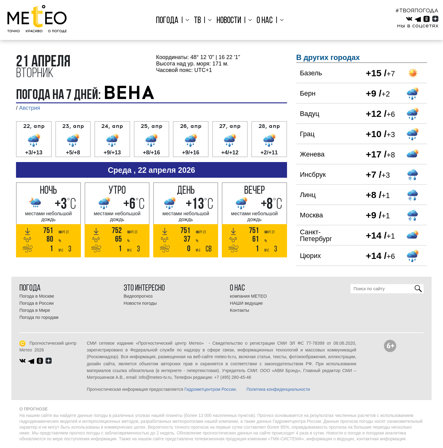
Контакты (239, 310)
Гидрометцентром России (210, 389)
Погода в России (36, 303)
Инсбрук (313, 174)
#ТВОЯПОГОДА (416, 10)
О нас (262, 21)
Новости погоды (140, 303)
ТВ (199, 21)
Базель (311, 73)
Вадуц (309, 113)
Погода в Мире (34, 310)
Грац (307, 134)
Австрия (29, 108)
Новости (229, 21)
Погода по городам (38, 317)
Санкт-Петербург (316, 235)
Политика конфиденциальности (278, 389)
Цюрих (310, 256)
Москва (311, 215)
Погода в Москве (36, 296)
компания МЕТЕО (248, 296)
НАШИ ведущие (246, 303)
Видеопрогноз (138, 296)
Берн (308, 93)
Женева (312, 154)
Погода (171, 21)
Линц (308, 195)
